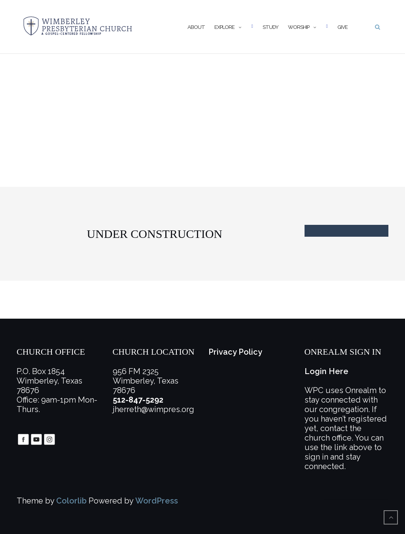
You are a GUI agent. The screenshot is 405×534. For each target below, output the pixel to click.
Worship (298, 27)
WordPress (156, 500)
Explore (224, 27)
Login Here (326, 371)
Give (342, 27)
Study (270, 27)
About (196, 27)
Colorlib (71, 500)
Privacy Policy (235, 352)
